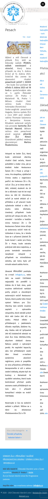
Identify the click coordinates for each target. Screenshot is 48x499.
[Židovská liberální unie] (13, 13)
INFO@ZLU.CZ (9, 463)
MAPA (31, 472)
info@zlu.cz (20, 275)
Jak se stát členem (43, 121)
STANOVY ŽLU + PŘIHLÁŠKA (14, 456)
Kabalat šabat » (14, 438)
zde (41, 372)
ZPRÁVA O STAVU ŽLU (34, 459)
